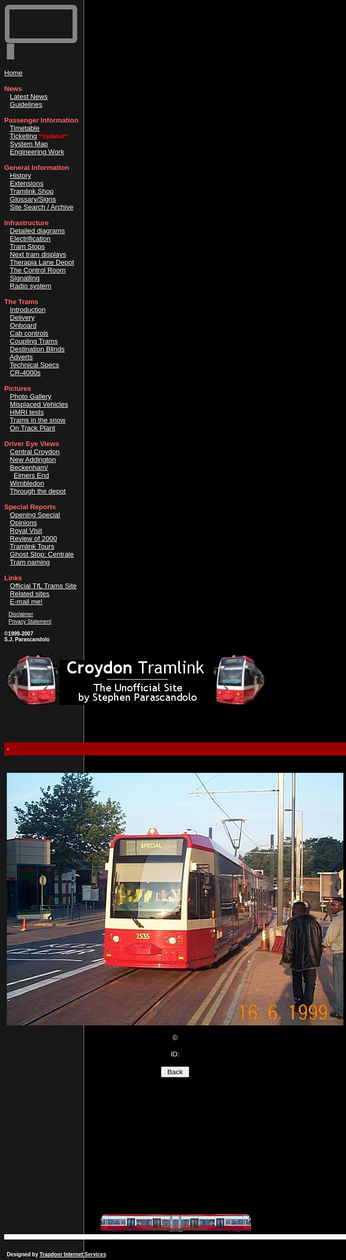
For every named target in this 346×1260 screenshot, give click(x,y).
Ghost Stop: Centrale (42, 554)
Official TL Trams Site (43, 586)
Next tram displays (38, 254)
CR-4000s (25, 373)
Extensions (27, 183)
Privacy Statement (29, 621)
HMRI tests (27, 412)
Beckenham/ (29, 467)
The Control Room (38, 270)
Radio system (31, 286)
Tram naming (30, 562)
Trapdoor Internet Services (72, 1254)
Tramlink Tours (32, 546)
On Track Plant (32, 428)
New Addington (33, 459)
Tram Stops (27, 246)
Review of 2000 (33, 538)
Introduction (28, 310)
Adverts (21, 357)
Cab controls (29, 333)
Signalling (24, 278)
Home (13, 73)
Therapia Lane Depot (42, 262)
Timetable (25, 128)
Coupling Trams (34, 341)
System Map (29, 144)
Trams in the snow (38, 420)
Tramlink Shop (32, 191)
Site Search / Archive (42, 207)
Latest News (29, 96)
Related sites (29, 594)
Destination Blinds (37, 349)
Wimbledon (27, 483)
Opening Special (35, 515)
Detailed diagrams (37, 231)
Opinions (23, 523)
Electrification (30, 239)
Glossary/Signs (33, 199)
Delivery (22, 317)
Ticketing (23, 136)
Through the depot (38, 491)
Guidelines (26, 104)
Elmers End (31, 475)
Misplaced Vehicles (39, 404)
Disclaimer (20, 614)
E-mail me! (26, 602)
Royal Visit (26, 531)
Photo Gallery (31, 396)
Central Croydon (35, 452)
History (20, 175)
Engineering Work (37, 152)
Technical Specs (34, 365)
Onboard (23, 325)
